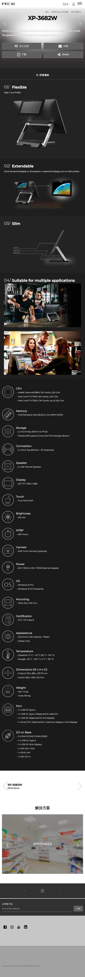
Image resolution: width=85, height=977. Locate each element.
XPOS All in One (60, 12)
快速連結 (42, 75)
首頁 (47, 12)
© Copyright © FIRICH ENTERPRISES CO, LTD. (21, 966)
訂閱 (78, 908)
